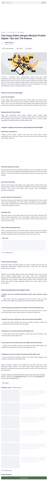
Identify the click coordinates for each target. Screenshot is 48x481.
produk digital (22, 366)
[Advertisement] (24, 19)
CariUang (3, 77)
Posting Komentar (7, 48)
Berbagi (29, 48)
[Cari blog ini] (23, 2)
